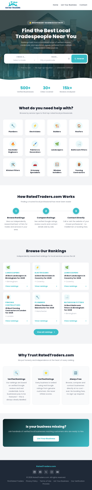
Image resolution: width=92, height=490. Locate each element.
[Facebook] (40, 472)
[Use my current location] (69, 58)
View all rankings (46, 332)
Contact (83, 5)
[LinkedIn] (34, 472)
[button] (20, 60)
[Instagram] (52, 472)
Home (55, 5)
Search (79, 58)
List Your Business (69, 5)
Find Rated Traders (15, 481)
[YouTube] (57, 472)
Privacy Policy (31, 481)
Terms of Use (45, 481)
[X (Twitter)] (46, 472)
